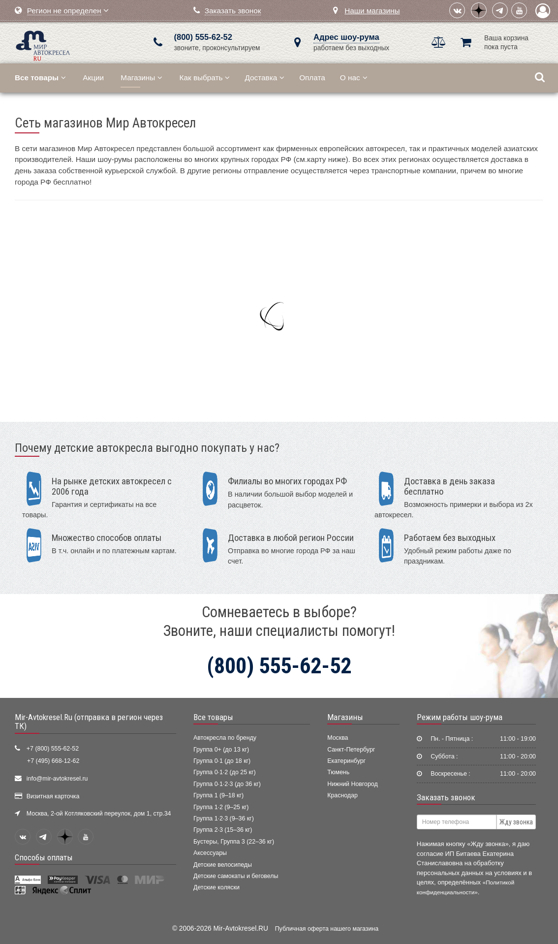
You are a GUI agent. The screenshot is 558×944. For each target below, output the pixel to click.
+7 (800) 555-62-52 (53, 748)
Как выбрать (205, 77)
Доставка (264, 77)
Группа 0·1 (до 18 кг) (221, 760)
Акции (93, 77)
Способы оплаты (44, 857)
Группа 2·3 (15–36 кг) (222, 829)
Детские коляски (216, 887)
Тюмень (338, 772)
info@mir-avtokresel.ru (57, 778)
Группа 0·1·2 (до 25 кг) (224, 772)
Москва (337, 737)
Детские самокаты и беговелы (235, 876)
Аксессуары (210, 853)
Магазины (141, 77)
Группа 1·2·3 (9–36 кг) (223, 818)
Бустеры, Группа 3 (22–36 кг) (233, 841)
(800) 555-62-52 (203, 37)
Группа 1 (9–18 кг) (218, 795)
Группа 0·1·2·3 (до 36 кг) (227, 784)
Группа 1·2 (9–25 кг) (220, 807)
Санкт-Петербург (351, 749)
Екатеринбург (346, 760)
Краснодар (342, 795)
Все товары (213, 717)
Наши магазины (372, 10)
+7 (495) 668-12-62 (53, 760)
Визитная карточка (53, 796)
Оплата (312, 77)
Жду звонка (516, 822)
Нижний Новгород (352, 784)
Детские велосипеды (222, 864)
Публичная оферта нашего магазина (326, 928)
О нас (354, 77)
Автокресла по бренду (224, 737)
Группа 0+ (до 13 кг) (221, 749)
